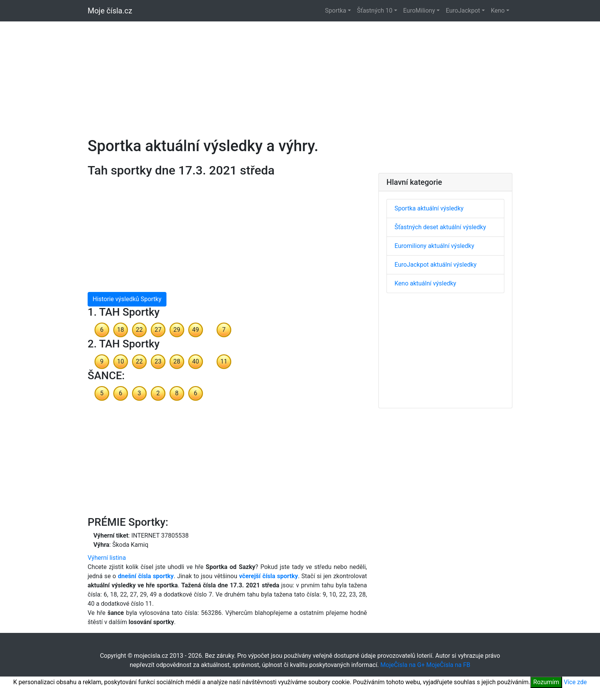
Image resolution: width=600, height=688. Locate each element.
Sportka (335, 10)
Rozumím (546, 682)
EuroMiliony (419, 10)
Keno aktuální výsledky (425, 283)
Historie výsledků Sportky (127, 299)
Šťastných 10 (375, 10)
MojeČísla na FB (448, 664)
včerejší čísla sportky (268, 576)
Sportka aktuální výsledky (429, 208)
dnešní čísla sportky (146, 576)
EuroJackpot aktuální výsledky (435, 264)
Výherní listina (107, 557)
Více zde (575, 682)
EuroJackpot (463, 10)
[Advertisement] (300, 75)
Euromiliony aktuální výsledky (434, 245)
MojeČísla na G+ (402, 664)
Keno (498, 10)
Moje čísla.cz (110, 10)
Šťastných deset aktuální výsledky (440, 227)
